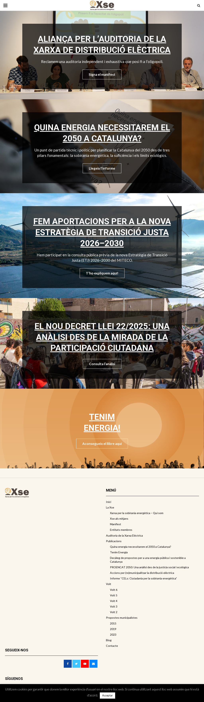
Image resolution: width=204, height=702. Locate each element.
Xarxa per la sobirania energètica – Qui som (136, 513)
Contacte (112, 645)
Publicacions (114, 541)
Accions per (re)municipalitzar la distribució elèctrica (142, 572)
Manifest (115, 524)
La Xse (110, 507)
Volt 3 (113, 606)
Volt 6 (113, 589)
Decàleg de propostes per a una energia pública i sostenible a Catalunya (148, 559)
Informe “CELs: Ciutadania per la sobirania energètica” (143, 578)
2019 (113, 629)
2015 (113, 623)
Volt (108, 584)
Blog (109, 640)
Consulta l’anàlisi (102, 364)
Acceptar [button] (107, 695)
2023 (113, 634)
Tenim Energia (119, 552)
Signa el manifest (102, 74)
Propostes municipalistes (121, 617)
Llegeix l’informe (102, 168)
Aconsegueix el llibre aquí (102, 443)
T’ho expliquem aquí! (102, 273)
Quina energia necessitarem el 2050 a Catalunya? (140, 546)
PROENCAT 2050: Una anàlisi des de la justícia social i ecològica (149, 567)
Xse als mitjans (119, 518)
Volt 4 (113, 601)
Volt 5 (113, 595)
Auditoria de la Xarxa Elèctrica (124, 535)
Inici (108, 501)
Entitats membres (121, 529)
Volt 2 (113, 612)
